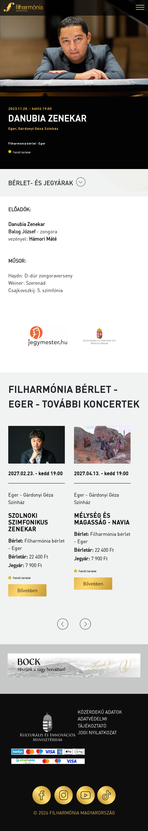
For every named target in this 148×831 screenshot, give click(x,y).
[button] (140, 8)
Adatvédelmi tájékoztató (92, 722)
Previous (62, 624)
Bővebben (27, 590)
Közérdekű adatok (100, 712)
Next (85, 624)
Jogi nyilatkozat (97, 732)
